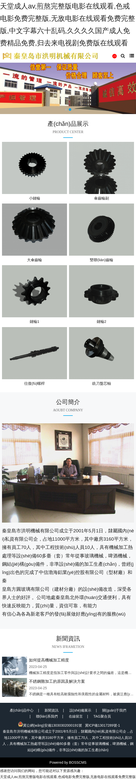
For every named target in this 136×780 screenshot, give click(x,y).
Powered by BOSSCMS (68, 762)
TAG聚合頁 (102, 716)
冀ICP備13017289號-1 (102, 725)
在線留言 (76, 716)
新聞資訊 (51, 710)
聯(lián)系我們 (47, 716)
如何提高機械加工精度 (49, 660)
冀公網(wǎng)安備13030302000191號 (50, 725)
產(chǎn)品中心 (22, 710)
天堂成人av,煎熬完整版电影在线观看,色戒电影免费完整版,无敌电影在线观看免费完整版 (68, 777)
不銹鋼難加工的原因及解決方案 (57, 681)
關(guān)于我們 (114, 710)
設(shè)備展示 (81, 710)
